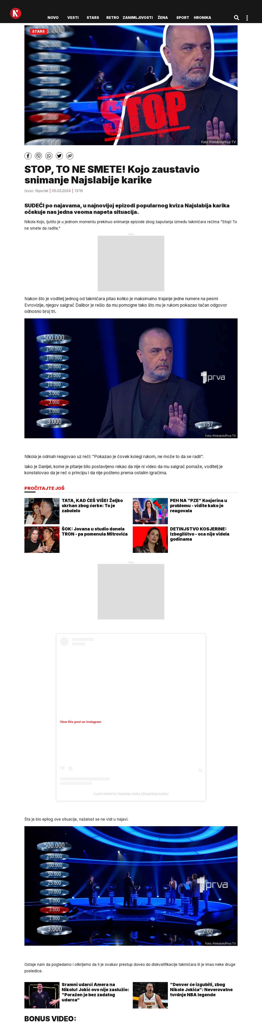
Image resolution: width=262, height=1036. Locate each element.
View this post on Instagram (80, 722)
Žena (163, 17)
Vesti (73, 17)
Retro (112, 17)
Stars (93, 17)
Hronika (202, 17)
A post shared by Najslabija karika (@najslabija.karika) (130, 794)
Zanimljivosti (138, 17)
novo (53, 17)
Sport (182, 17)
